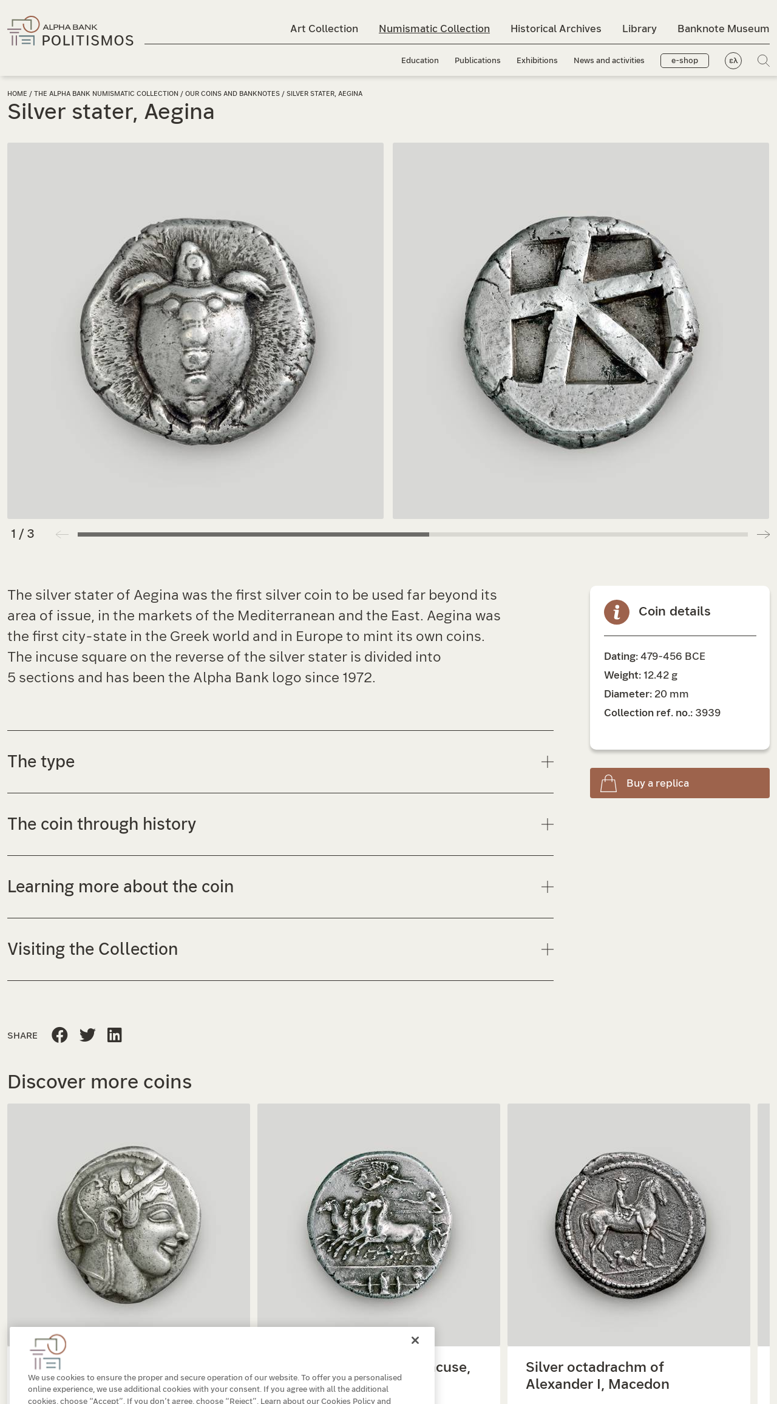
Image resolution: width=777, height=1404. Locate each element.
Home (17, 93)
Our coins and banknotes (233, 93)
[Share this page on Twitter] (114, 1036)
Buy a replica (657, 783)
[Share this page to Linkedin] (88, 1036)
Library (639, 29)
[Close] (415, 1361)
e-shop (684, 61)
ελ (733, 61)
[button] (763, 534)
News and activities (609, 61)
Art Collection (324, 29)
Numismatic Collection (434, 29)
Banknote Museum (723, 29)
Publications (478, 61)
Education (420, 61)
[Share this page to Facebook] (60, 1036)
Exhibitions (537, 61)
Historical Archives (556, 29)
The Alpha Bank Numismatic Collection (107, 93)
